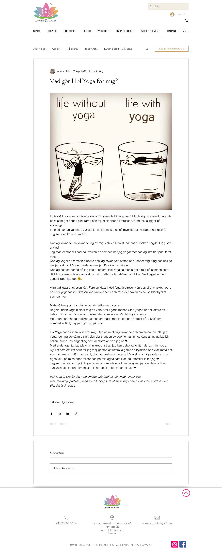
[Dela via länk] (75, 413)
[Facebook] (182, 544)
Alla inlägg (39, 48)
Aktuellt (55, 48)
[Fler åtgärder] (170, 71)
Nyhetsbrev (72, 48)
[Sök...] (168, 6)
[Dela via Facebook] (51, 413)
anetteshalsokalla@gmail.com (157, 523)
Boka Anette (91, 48)
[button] (187, 20)
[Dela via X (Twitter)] (59, 413)
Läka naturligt (58, 402)
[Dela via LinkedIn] (67, 413)
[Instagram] (174, 544)
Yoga (70, 402)
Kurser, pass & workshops (118, 48)
